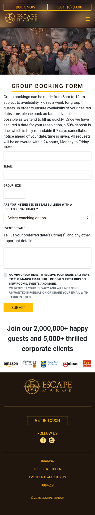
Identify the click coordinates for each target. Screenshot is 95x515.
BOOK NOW (25, 7)
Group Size (12, 185)
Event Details (14, 228)
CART (69, 7)
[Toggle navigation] (87, 19)
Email (8, 166)
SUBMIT (18, 307)
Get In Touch (47, 420)
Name (8, 147)
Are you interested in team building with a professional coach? (38, 207)
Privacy (47, 485)
